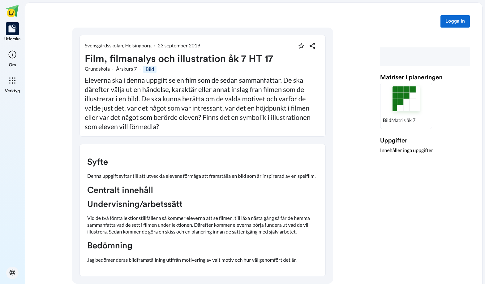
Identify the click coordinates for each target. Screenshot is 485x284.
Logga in (455, 21)
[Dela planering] (312, 45)
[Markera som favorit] (301, 45)
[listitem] (12, 32)
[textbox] (202, 210)
